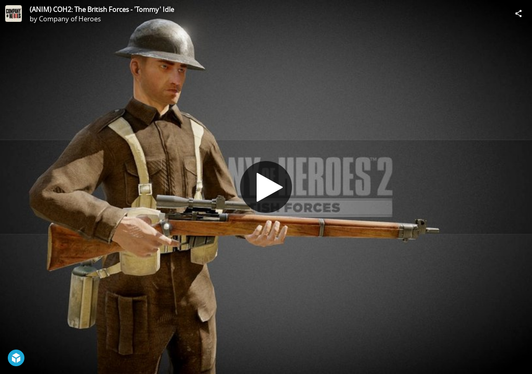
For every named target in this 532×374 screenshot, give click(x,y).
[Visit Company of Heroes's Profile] (13, 13)
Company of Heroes (70, 18)
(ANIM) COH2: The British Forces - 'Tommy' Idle (102, 9)
